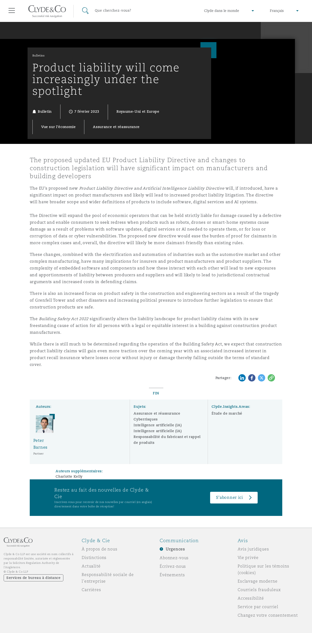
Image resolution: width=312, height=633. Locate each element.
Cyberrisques (146, 419)
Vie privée (248, 557)
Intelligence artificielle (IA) (158, 425)
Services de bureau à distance (33, 578)
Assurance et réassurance (157, 413)
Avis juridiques (253, 549)
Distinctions (94, 557)
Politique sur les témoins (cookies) (263, 569)
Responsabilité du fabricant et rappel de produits (167, 440)
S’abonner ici (229, 497)
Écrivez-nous (173, 566)
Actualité (91, 566)
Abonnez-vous (174, 557)
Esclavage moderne (258, 581)
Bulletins (38, 55)
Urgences (175, 549)
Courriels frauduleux (259, 589)
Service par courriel (258, 606)
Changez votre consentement (268, 615)
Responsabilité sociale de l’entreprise (108, 578)
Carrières (91, 589)
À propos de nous (99, 549)
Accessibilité (251, 598)
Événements (172, 574)
